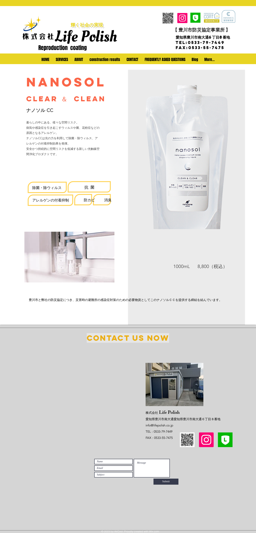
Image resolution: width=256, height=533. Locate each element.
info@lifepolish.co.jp (159, 425)
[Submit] (165, 482)
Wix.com (154, 531)
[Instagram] (182, 18)
